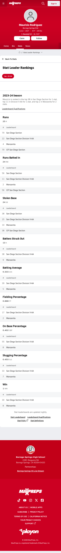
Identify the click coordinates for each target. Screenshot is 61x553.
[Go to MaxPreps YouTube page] (24, 500)
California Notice (38, 516)
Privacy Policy (37, 511)
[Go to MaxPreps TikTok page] (19, 500)
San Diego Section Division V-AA (20, 138)
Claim (22, 38)
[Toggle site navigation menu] (3, 3)
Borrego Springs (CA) (30, 28)
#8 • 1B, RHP (30, 34)
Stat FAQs (22, 420)
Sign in (54, 3)
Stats (20, 46)
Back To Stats (9, 59)
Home (6, 46)
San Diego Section (14, 133)
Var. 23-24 (8, 76)
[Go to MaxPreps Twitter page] (36, 500)
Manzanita (10, 144)
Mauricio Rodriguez (30, 24)
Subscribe (22, 511)
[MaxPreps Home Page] (20, 52)
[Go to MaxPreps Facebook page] (42, 500)
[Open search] (43, 3)
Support (30, 523)
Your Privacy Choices (30, 520)
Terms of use (20, 516)
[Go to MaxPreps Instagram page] (30, 500)
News (27, 46)
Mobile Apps (36, 507)
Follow (39, 38)
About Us (23, 507)
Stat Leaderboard (18, 417)
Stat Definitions (37, 420)
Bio (13, 46)
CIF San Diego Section (15, 149)
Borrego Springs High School (30, 451)
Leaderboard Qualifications (13, 109)
